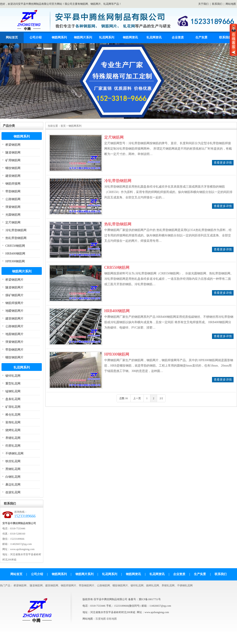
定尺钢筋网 (12, 222)
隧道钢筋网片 (14, 287)
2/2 (161, 398)
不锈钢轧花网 (14, 453)
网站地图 (231, 3)
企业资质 (178, 37)
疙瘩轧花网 (12, 445)
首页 (63, 125)
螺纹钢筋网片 (14, 357)
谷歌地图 (111, 618)
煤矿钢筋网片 (14, 295)
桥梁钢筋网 (12, 144)
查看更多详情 (223, 162)
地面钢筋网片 (14, 334)
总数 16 (123, 398)
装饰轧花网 (12, 422)
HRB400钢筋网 (15, 253)
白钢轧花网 (12, 476)
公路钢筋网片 (14, 326)
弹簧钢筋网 (12, 207)
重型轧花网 (12, 383)
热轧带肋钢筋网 (16, 238)
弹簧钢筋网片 (14, 341)
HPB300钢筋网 (15, 261)
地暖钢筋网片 (14, 310)
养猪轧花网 (12, 438)
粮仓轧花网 (12, 414)
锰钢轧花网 (12, 391)
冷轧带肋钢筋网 (16, 230)
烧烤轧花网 (12, 430)
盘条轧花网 (12, 399)
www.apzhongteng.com (157, 612)
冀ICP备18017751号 (150, 599)
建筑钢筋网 (12, 175)
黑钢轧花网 (12, 469)
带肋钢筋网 (12, 191)
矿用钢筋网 (12, 160)
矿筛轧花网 (12, 406)
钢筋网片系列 (83, 37)
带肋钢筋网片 (14, 349)
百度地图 (100, 618)
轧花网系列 (106, 37)
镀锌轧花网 (12, 375)
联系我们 (217, 3)
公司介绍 (36, 37)
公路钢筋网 (12, 199)
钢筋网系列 (59, 37)
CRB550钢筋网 (15, 245)
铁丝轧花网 (12, 461)
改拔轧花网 (12, 492)
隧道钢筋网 (12, 152)
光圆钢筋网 (12, 214)
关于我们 (203, 3)
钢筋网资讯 (130, 37)
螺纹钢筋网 (12, 168)
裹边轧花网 (12, 484)
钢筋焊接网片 (14, 303)
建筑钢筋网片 (14, 318)
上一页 (137, 398)
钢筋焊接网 (12, 183)
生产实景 (201, 37)
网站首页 (12, 37)
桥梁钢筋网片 (14, 279)
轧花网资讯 (154, 37)
